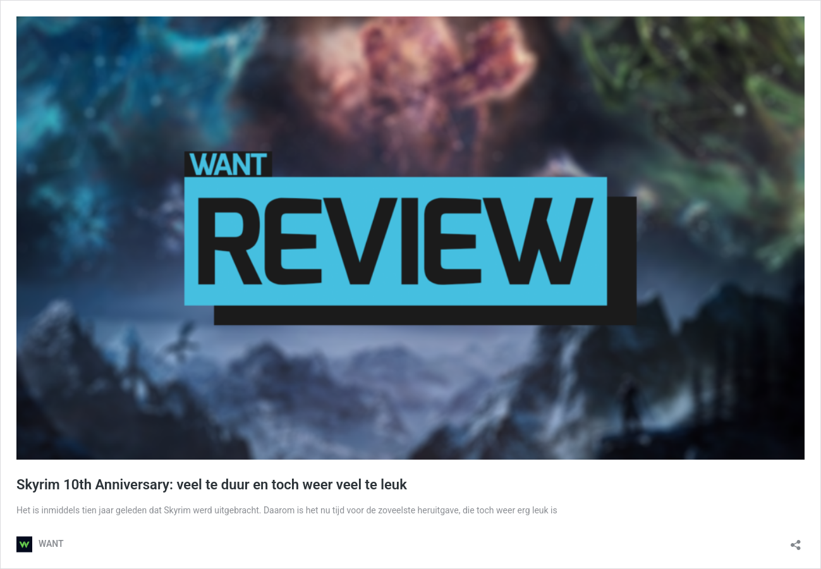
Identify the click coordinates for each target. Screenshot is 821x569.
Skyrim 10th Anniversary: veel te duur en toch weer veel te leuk (211, 485)
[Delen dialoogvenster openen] (796, 541)
